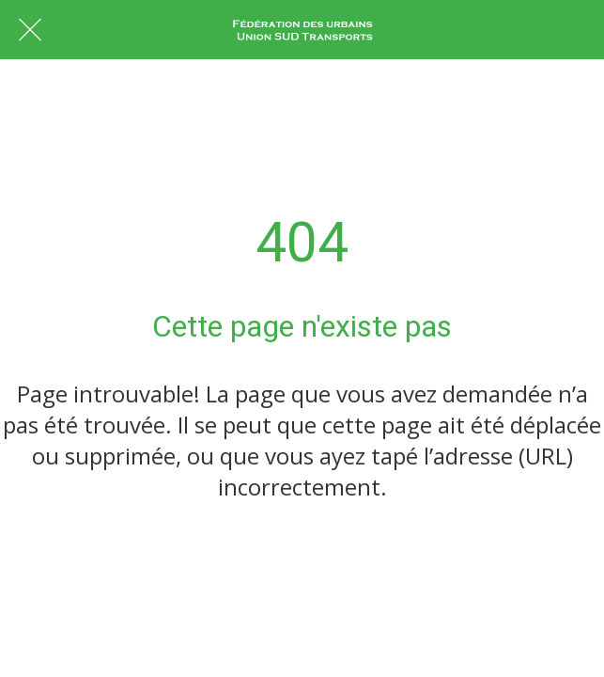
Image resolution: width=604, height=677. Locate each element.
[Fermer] (30, 30)
